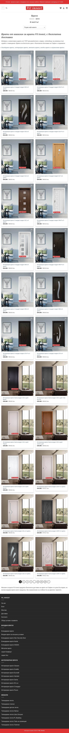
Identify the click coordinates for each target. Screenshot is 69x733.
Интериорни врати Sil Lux (9, 683)
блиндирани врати (7, 47)
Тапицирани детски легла (9, 707)
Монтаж (4, 610)
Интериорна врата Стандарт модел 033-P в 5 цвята (50, 88)
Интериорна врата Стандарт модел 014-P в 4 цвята (50, 132)
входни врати (45, 47)
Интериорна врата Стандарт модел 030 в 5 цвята (16, 88)
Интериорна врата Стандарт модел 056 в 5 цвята (16, 309)
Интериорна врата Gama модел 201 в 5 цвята (16, 531)
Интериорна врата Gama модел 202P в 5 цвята (51, 531)
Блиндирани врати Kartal (9, 641)
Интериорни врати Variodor (10, 676)
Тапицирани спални (7, 704)
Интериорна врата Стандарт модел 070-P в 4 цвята (16, 354)
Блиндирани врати (7, 631)
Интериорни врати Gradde (10, 669)
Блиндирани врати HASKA (10, 645)
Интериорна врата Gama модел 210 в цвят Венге (15, 398)
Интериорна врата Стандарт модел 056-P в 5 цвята (50, 265)
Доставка (4, 613)
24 (41, 581)
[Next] (48, 581)
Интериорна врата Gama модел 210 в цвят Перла (15, 443)
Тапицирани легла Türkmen (10, 725)
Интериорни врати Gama (9, 679)
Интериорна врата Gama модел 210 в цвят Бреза (15, 487)
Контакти (4, 617)
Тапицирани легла (7, 700)
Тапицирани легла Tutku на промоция (13, 721)
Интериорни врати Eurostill (10, 673)
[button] (3, 8)
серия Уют (4, 655)
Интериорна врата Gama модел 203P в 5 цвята (51, 573)
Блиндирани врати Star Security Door (13, 638)
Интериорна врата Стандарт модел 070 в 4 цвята (50, 354)
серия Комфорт (6, 652)
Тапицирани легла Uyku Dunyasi (12, 714)
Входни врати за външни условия (12, 634)
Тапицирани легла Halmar (10, 711)
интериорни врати (21, 47)
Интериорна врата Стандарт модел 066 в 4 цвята (50, 309)
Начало (31, 19)
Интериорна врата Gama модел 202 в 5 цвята (16, 573)
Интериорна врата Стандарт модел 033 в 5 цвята (16, 132)
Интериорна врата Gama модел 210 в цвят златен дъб (50, 443)
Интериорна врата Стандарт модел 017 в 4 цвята (50, 176)
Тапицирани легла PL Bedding (11, 718)
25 (45, 581)
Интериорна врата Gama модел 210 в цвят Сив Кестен (51, 398)
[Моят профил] (64, 8)
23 (38, 581)
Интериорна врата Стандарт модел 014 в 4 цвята (16, 176)
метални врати (34, 47)
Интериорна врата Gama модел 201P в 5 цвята (51, 486)
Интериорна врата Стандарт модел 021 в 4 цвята (16, 221)
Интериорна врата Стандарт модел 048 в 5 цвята (16, 265)
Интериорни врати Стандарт (10, 686)
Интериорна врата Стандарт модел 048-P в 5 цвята (50, 221)
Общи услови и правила (9, 620)
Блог (2, 606)
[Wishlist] (61, 8)
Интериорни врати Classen (10, 666)
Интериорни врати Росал (9, 690)
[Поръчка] (34, 27)
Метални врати (6, 648)
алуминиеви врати (57, 47)
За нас (3, 603)
